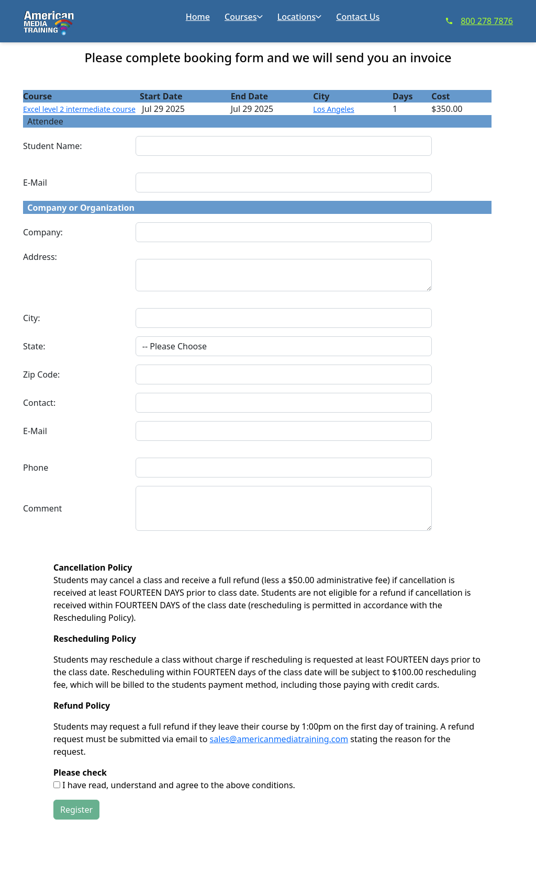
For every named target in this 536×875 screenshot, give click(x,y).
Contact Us (357, 16)
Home (198, 16)
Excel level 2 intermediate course (79, 109)
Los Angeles (333, 109)
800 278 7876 (479, 21)
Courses (243, 16)
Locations (299, 16)
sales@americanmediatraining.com (279, 739)
